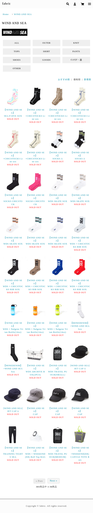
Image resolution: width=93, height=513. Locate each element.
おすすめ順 (64, 79)
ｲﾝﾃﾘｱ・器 (76, 60)
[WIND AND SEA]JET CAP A (80, 367)
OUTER (47, 43)
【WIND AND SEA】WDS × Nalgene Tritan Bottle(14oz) (13, 327)
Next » (53, 480)
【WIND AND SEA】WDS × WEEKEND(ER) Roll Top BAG (35, 452)
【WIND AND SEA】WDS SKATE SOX (57, 198)
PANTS (76, 51)
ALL (16, 43)
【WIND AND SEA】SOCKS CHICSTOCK (13, 200)
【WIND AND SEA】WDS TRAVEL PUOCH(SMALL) (57, 370)
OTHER (17, 68)
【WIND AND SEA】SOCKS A (57, 155)
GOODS (46, 60)
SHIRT (46, 51)
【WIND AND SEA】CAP (35, 411)
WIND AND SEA (23, 14)
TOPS (17, 51)
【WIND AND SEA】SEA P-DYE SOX (13, 113)
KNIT (76, 43)
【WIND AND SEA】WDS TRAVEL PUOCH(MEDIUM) (57, 452)
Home (6, 14)
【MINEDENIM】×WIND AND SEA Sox (80, 326)
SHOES (17, 60)
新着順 (87, 79)
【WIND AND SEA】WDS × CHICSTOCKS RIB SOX (80, 242)
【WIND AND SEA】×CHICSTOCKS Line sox (35, 114)
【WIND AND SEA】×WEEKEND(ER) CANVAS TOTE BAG (80, 454)
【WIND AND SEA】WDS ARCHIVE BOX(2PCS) (35, 370)
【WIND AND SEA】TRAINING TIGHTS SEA (13, 452)
